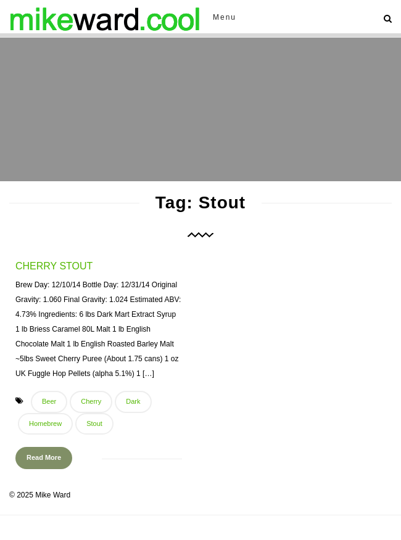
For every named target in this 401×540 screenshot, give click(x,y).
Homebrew (45, 423)
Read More (44, 457)
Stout (94, 423)
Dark (133, 401)
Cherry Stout (54, 266)
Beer (49, 401)
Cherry (91, 401)
